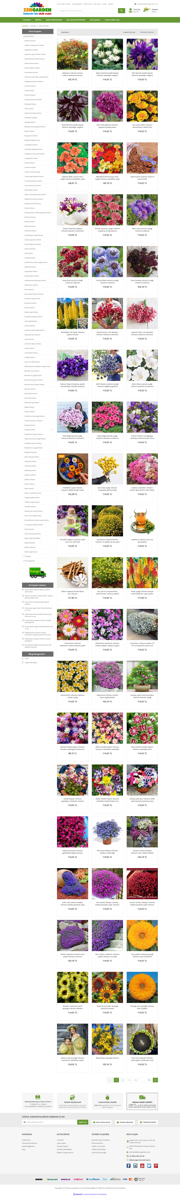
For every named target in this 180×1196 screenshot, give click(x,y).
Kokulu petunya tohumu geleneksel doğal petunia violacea (72, 852)
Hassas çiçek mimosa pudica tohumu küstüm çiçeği (142, 696)
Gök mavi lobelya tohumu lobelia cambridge (107, 851)
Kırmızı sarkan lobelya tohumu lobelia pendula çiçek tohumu (142, 903)
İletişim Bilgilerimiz (28, 1146)
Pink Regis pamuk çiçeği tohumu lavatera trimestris (72, 437)
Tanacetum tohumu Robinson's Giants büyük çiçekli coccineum (72, 645)
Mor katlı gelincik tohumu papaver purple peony (107, 126)
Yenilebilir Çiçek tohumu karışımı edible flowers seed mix (72, 490)
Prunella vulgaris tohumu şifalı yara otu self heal (72, 540)
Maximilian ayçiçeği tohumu (107, 1058)
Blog (23, 1149)
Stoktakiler (65, 32)
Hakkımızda (26, 1140)
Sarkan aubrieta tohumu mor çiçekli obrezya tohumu (73, 955)
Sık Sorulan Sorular (63, 4)
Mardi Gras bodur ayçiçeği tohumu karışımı (107, 1007)
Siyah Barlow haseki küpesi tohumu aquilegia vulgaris (72, 126)
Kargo (105, 4)
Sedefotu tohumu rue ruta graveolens (142, 540)
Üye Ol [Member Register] (135, 12)
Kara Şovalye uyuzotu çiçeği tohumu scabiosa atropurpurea (142, 282)
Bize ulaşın (97, 4)
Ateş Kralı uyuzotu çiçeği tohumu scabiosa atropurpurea (73, 282)
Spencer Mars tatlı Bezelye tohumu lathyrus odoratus (142, 333)
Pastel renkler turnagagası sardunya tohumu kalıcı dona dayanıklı (142, 438)
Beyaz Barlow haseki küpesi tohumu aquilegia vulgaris (107, 74)
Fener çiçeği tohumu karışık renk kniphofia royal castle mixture (142, 593)
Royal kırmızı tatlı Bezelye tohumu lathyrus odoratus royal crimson (107, 334)
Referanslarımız (97, 1143)
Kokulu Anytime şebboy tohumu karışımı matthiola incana (72, 230)
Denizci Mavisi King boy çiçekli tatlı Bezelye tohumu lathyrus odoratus (72, 386)
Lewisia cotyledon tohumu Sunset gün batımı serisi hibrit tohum (142, 490)
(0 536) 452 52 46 (137, 1156)
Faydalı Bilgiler (77, 4)
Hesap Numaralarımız (29, 1143)
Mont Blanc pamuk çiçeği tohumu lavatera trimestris (142, 385)
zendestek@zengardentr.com (147, 4)
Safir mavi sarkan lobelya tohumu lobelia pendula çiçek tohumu (73, 904)
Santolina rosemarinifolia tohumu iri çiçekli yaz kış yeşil (107, 540)
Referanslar (87, 4)
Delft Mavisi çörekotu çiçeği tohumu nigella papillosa (107, 385)
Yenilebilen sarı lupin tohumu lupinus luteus (72, 333)
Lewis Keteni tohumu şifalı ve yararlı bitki (142, 178)
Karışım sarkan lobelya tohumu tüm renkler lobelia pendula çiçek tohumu (142, 852)
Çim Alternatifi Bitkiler (64, 1149)
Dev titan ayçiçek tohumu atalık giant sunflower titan (142, 1059)
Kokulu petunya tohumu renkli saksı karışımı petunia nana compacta (142, 801)
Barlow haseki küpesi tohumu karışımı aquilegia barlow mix (73, 748)
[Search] (91, 10)
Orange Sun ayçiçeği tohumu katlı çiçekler (142, 1007)
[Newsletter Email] (49, 1122)
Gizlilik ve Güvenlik (98, 1146)
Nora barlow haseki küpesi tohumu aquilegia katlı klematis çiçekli (142, 749)
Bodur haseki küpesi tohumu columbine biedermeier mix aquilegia (107, 801)
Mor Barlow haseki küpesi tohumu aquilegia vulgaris (142, 74)
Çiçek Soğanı (61, 1143)
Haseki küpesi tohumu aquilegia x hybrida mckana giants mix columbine (72, 801)
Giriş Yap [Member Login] (136, 9)
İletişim (110, 4)
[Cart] (150, 10)
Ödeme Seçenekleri (99, 1149)
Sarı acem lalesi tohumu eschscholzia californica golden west (142, 127)
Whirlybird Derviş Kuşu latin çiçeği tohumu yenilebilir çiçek (107, 178)
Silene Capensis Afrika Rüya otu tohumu (72, 592)
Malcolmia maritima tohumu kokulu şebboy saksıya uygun (107, 644)
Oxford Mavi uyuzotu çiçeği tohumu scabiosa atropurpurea (107, 282)
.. (142, 1080)
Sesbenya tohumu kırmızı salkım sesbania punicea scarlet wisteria (72, 75)
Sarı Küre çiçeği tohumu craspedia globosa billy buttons (107, 490)
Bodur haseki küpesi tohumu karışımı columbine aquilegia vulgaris (107, 749)
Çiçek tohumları (44, 26)
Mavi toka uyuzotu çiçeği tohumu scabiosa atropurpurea (142, 230)
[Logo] (37, 8)
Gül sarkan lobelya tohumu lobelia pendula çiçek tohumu (107, 903)
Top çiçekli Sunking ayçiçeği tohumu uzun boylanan (142, 955)
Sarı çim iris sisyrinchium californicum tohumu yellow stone (107, 593)
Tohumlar (60, 1140)
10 (149, 1080)
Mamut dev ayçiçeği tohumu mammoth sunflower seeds (72, 1059)
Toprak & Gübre (62, 1146)
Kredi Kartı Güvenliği (99, 1152)
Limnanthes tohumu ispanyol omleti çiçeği (73, 696)
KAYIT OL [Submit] (83, 1122)
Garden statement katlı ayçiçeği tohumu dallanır (72, 1007)
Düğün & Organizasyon (65, 1152)
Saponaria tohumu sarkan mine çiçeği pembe (107, 696)
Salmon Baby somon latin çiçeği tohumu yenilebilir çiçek (72, 178)
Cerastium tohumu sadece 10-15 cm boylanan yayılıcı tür (142, 644)
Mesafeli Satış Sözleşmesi (101, 1140)
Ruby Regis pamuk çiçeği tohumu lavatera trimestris (107, 437)
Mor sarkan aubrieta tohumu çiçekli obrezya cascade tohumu (107, 956)
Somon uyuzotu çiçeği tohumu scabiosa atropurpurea (107, 229)
